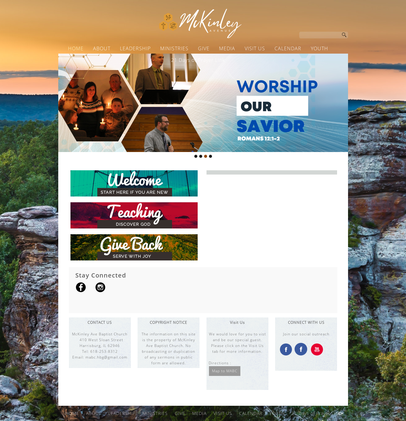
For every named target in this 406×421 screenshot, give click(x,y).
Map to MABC (224, 370)
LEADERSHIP (135, 48)
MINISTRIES (174, 48)
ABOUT (101, 48)
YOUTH (319, 48)
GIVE (204, 48)
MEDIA (227, 48)
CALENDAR (288, 48)
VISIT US (255, 48)
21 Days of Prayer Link (198, 60)
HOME (76, 48)
